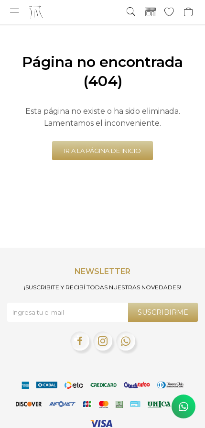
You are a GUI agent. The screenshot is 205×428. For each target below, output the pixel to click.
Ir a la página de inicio (102, 150)
